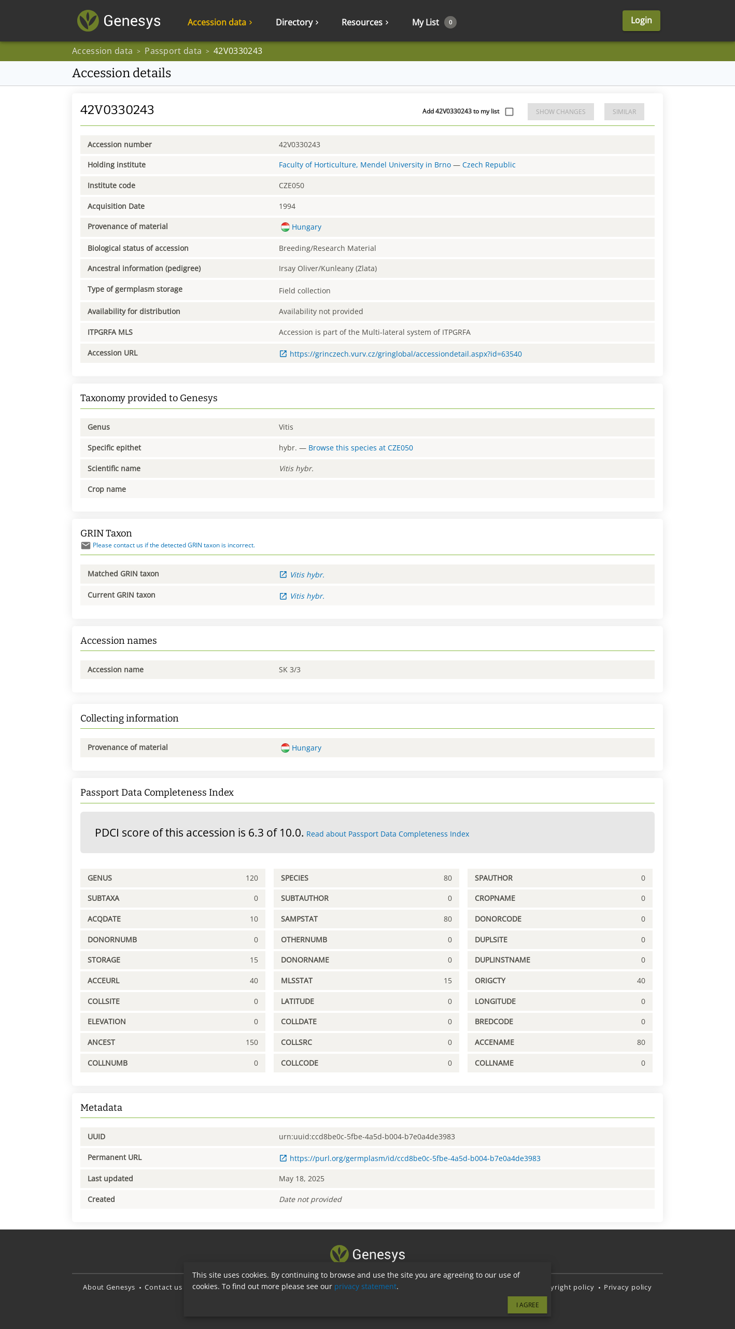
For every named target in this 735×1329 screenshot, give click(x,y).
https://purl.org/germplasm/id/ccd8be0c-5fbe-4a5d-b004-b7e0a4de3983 (410, 1158)
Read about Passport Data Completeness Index (387, 834)
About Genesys (109, 1287)
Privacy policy (628, 1287)
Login (641, 20)
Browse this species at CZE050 (360, 448)
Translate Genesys (385, 1287)
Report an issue (264, 1287)
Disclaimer (210, 1287)
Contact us (163, 1287)
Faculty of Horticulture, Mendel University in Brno (365, 164)
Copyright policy (566, 1287)
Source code (322, 1287)
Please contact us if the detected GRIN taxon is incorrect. (167, 545)
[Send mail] (85, 545)
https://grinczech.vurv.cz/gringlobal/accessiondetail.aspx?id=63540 (400, 354)
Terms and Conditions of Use (477, 1287)
